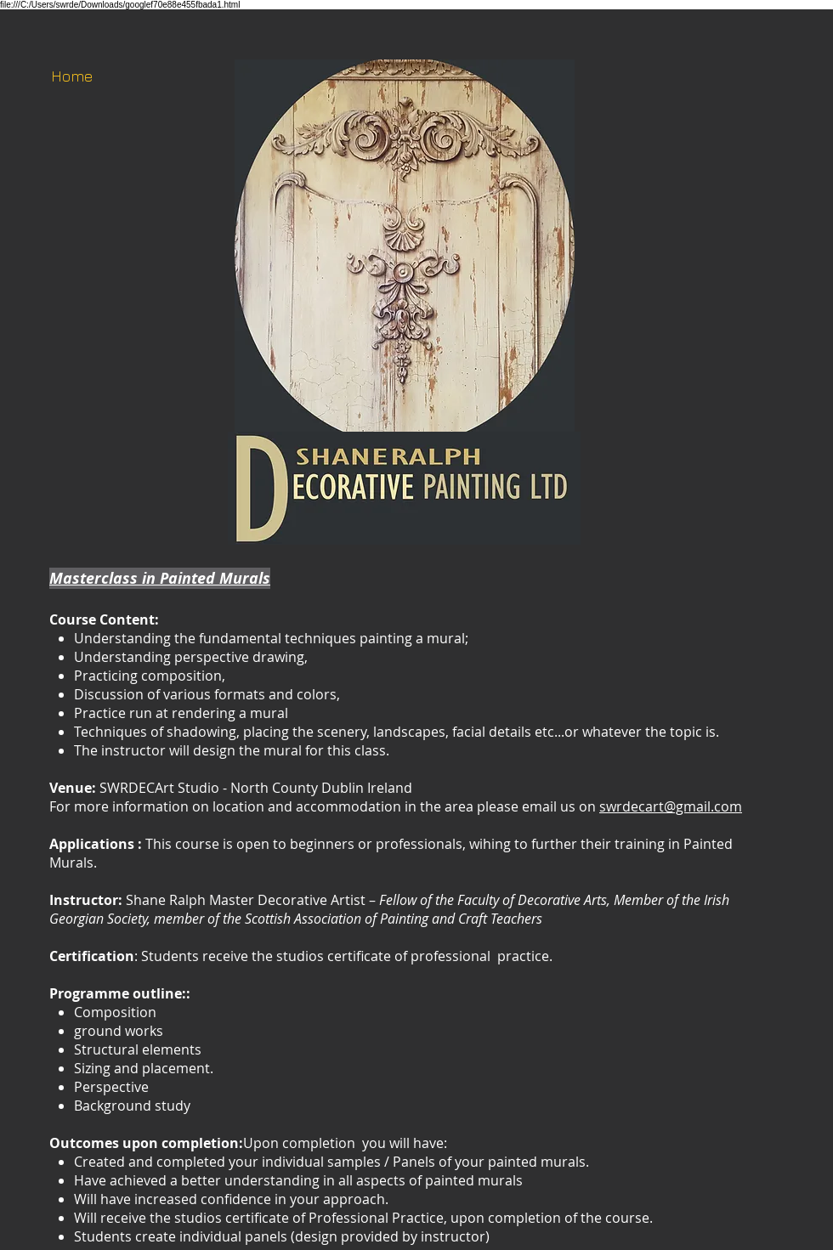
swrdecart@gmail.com (670, 806)
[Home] (71, 76)
